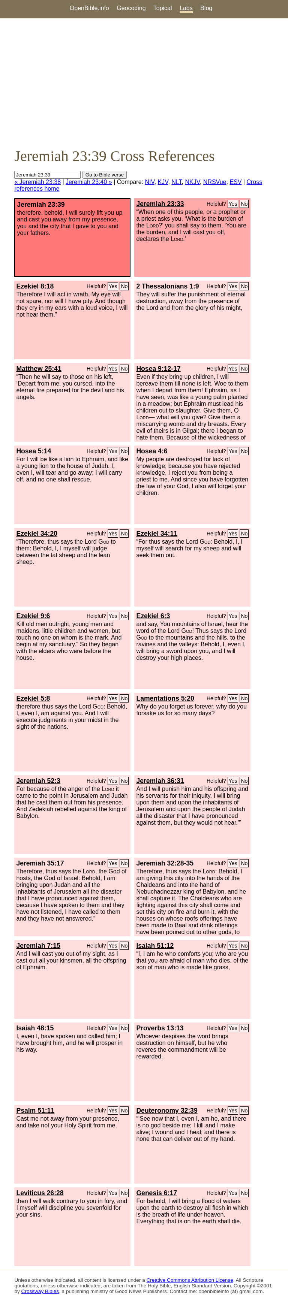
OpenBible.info (89, 8)
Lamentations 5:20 (165, 698)
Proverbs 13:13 (159, 1028)
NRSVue (214, 182)
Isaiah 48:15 (35, 1028)
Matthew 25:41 (38, 368)
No (244, 204)
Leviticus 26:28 (39, 1193)
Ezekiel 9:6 (33, 616)
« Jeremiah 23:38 (37, 182)
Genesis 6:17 (156, 1193)
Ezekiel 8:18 (35, 286)
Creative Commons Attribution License (190, 1280)
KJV (163, 182)
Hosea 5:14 (33, 451)
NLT (176, 182)
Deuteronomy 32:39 (166, 1110)
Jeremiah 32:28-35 (165, 863)
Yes (233, 204)
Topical (162, 8)
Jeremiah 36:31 (160, 781)
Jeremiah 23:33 (160, 204)
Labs (186, 8)
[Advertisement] (144, 82)
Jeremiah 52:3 (38, 781)
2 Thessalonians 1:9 (167, 286)
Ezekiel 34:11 (156, 533)
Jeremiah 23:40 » (89, 182)
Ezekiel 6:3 (153, 616)
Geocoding (131, 8)
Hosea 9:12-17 (158, 368)
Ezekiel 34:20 (36, 533)
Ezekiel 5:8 (33, 698)
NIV (149, 182)
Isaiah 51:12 (155, 945)
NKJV (192, 182)
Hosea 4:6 (151, 451)
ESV (236, 182)
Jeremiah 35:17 (40, 863)
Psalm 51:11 (35, 1110)
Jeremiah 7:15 (38, 945)
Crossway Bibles (40, 1291)
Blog (206, 8)
